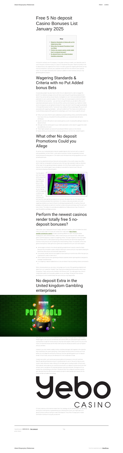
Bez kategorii (34, 429)
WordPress (105, 448)
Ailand (100, 4)
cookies (106, 4)
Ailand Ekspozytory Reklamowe (24, 5)
